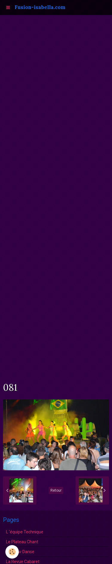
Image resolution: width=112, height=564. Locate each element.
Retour (56, 490)
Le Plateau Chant (22, 541)
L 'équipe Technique (24, 531)
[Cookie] (12, 552)
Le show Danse (20, 551)
